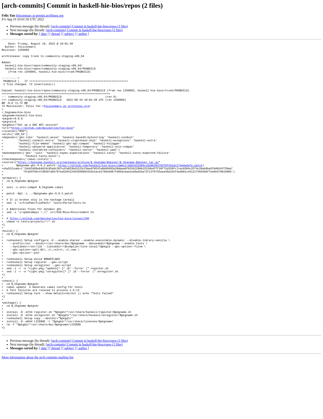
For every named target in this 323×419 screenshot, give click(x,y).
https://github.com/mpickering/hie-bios (42, 145)
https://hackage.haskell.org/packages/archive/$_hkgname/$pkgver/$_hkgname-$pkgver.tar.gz (88, 186)
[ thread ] (55, 34)
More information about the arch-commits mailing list (37, 415)
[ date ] (44, 34)
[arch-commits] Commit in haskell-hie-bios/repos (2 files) (89, 26)
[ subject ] (69, 34)
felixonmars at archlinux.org (66, 119)
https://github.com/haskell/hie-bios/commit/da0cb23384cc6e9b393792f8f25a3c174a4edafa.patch (130, 190)
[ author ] (83, 34)
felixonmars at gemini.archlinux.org (39, 15)
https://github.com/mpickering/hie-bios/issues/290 (49, 254)
